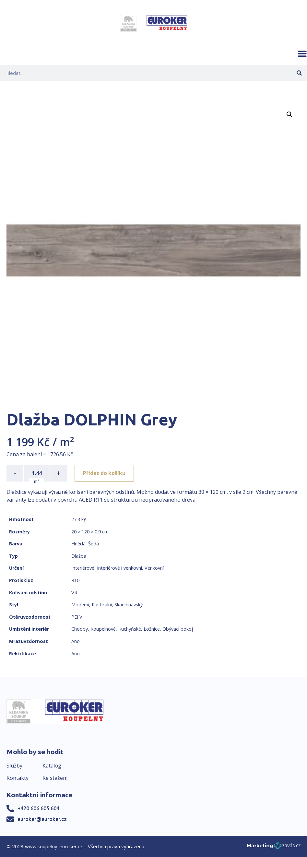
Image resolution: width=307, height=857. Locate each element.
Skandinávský (128, 604)
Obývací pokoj (177, 629)
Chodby (79, 629)
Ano (75, 641)
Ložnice (152, 629)
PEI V (76, 617)
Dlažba (78, 556)
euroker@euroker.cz (42, 819)
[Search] (299, 73)
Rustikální (102, 604)
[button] (302, 53)
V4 (74, 592)
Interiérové (82, 568)
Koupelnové (103, 629)
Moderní (80, 604)
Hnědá (78, 544)
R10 (75, 580)
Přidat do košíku (104, 473)
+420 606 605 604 (38, 808)
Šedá (93, 544)
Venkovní (154, 568)
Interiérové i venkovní (119, 568)
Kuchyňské (129, 629)
